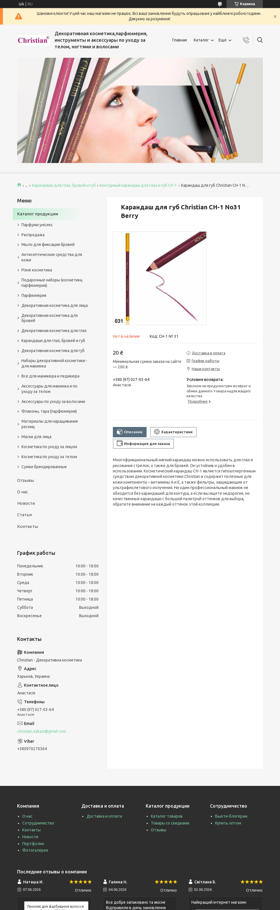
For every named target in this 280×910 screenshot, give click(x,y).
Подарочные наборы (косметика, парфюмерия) (52, 283)
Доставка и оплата (104, 816)
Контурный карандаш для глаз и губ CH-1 (138, 185)
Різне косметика (36, 270)
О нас (22, 491)
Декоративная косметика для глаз (54, 330)
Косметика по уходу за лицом (49, 446)
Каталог (201, 40)
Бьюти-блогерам (231, 816)
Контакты (27, 526)
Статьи (24, 514)
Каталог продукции (37, 213)
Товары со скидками (170, 823)
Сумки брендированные (44, 466)
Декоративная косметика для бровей (49, 318)
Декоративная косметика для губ (53, 350)
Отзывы (25, 480)
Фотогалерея (35, 850)
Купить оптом (228, 823)
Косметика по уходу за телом (49, 456)
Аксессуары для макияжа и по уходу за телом (49, 389)
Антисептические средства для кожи (51, 257)
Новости (26, 503)
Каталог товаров (167, 816)
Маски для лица (36, 436)
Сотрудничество (38, 823)
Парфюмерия (33, 295)
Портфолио (33, 843)
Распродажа (33, 235)
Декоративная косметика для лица (54, 305)
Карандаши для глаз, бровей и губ (64, 185)
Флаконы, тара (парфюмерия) (49, 411)
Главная (179, 40)
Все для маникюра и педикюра (50, 376)
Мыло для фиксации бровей (48, 244)
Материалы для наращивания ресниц (49, 424)
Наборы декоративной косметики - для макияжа (54, 363)
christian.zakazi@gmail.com (41, 731)
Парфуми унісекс (37, 224)
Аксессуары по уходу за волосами (53, 401)
